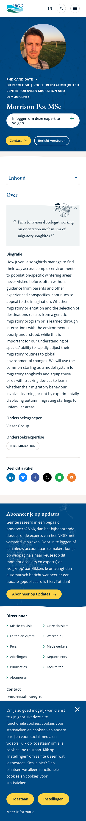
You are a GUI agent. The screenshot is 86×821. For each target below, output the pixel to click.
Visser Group (17, 425)
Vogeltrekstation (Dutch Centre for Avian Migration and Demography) (42, 91)
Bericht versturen (52, 140)
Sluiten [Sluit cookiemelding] (77, 709)
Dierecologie (18, 85)
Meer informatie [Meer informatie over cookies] (20, 811)
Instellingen (53, 799)
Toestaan (20, 799)
